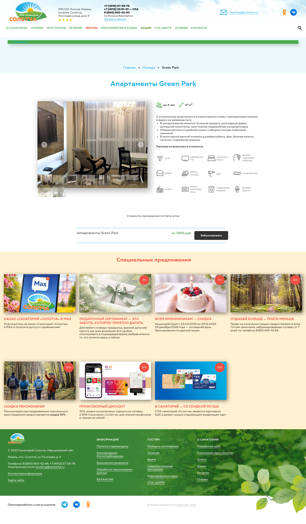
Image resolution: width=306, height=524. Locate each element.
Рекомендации (107, 453)
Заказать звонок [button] (115, 19)
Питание (203, 472)
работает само (186, 504)
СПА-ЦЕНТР (156, 482)
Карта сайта (16, 480)
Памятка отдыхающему (112, 446)
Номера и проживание (162, 446)
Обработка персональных (114, 469)
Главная (129, 67)
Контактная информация (25, 473)
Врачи (151, 459)
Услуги (201, 459)
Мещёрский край (209, 446)
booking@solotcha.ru (244, 12)
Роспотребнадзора (110, 456)
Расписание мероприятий (215, 453)
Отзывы (202, 479)
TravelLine (20, 42)
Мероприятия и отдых (162, 476)
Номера (149, 67)
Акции (201, 466)
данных (102, 472)
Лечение (153, 453)
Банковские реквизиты (112, 463)
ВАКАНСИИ (105, 479)
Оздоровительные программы (160, 468)
